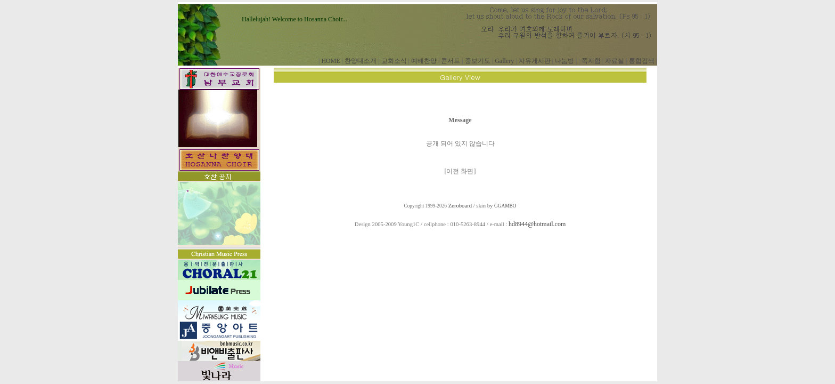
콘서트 (450, 61)
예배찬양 (424, 61)
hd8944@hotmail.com (537, 224)
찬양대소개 (360, 61)
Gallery (504, 61)
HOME (330, 61)
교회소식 (394, 61)
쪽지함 (591, 61)
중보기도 (477, 61)
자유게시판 (534, 61)
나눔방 (564, 61)
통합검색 (641, 61)
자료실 (614, 61)
